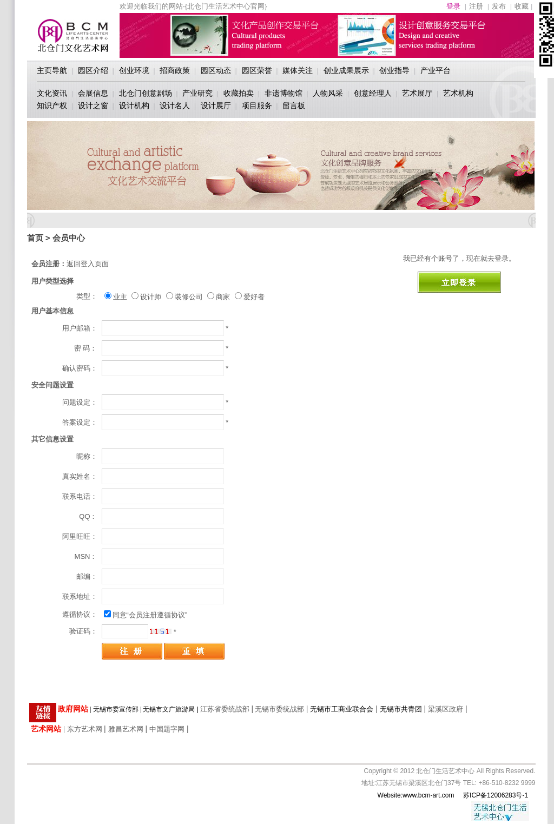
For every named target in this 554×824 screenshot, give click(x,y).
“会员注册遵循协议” (157, 615)
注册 (476, 6)
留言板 (293, 105)
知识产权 (52, 105)
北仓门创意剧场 (145, 93)
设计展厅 (216, 105)
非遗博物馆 (283, 93)
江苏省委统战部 (224, 709)
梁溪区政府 (445, 709)
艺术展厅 (417, 93)
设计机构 (134, 105)
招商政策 (175, 70)
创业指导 (394, 70)
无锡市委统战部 (279, 709)
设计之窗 (93, 105)
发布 (499, 6)
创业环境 (134, 70)
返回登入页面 (88, 264)
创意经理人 (373, 93)
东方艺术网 (84, 729)
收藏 (522, 6)
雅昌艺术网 (125, 729)
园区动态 (216, 70)
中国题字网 (166, 729)
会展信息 (93, 93)
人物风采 (328, 93)
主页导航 (52, 70)
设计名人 (175, 105)
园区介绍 (93, 70)
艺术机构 (458, 93)
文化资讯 (52, 93)
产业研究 (197, 93)
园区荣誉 (257, 70)
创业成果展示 (346, 70)
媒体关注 (297, 70)
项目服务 (257, 105)
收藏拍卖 (238, 93)
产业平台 (435, 70)
